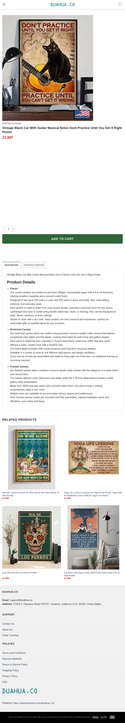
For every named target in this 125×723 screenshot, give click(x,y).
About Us (7, 629)
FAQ (4, 682)
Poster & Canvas (11, 123)
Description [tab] (11, 265)
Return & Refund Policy (14, 664)
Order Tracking (10, 635)
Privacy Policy (9, 676)
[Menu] (4, 4)
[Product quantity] (9, 229)
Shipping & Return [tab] (34, 265)
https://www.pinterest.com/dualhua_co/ (34, 703)
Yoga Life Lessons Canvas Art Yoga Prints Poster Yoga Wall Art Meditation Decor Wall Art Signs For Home (93, 494)
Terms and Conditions (14, 653)
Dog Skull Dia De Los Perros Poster (19, 572)
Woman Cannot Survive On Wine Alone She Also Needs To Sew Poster (30, 494)
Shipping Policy (10, 670)
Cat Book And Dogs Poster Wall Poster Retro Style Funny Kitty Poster (92, 574)
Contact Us (8, 623)
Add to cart (62, 238)
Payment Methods (12, 659)
